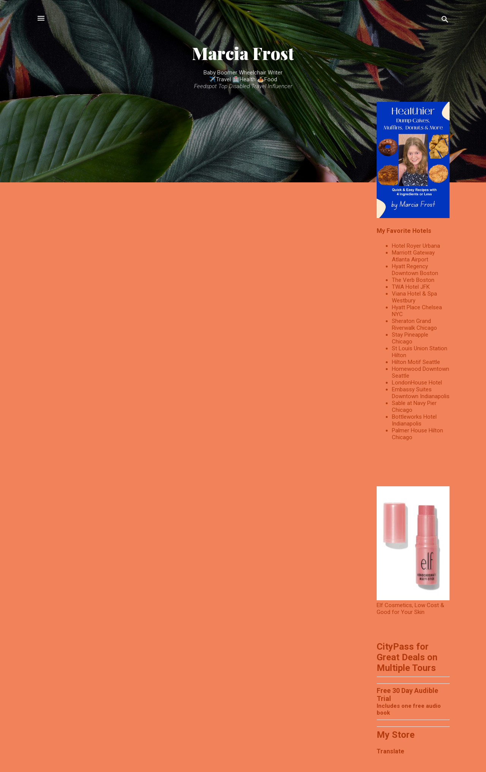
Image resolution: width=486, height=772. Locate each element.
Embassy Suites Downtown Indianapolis (421, 393)
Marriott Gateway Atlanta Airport (413, 256)
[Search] (445, 20)
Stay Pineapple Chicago (410, 338)
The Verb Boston (413, 280)
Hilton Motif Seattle (416, 362)
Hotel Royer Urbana (416, 245)
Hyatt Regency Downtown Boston (415, 270)
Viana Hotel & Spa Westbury (414, 297)
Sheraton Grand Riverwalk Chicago (414, 324)
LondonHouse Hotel (417, 382)
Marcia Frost (243, 53)
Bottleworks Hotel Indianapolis (414, 420)
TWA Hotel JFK (411, 286)
